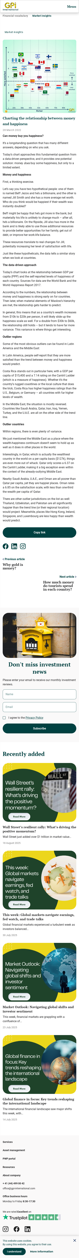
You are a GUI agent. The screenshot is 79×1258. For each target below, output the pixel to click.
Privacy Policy (34, 717)
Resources (9, 1167)
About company (12, 1175)
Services (8, 1142)
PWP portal (9, 1158)
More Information (41, 1251)
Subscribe (39, 728)
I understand (14, 1251)
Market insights (41, 16)
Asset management (14, 1150)
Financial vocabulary (15, 16)
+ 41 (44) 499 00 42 (13, 1183)
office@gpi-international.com (19, 1188)
